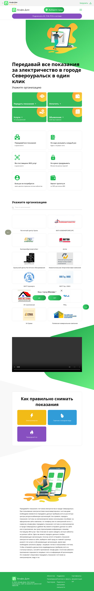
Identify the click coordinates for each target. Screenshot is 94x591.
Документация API (77, 580)
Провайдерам (52, 579)
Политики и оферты (64, 579)
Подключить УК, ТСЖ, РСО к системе (47, 16)
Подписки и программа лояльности (61, 584)
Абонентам (51, 576)
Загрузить (84, 3)
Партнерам (51, 582)
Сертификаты (76, 576)
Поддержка (61, 576)
